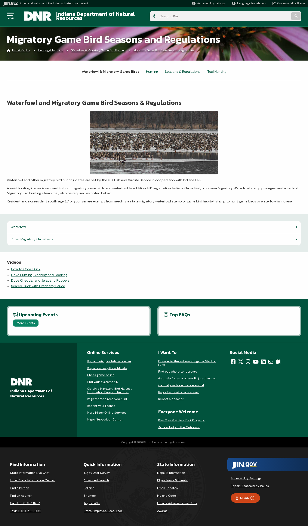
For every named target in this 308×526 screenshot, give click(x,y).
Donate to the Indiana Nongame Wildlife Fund (187, 360)
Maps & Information (171, 470)
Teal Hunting (217, 69)
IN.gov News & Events (172, 478)
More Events (26, 320)
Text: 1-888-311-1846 (25, 508)
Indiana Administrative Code (177, 501)
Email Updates (167, 485)
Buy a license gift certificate (107, 365)
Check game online (100, 372)
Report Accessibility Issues (250, 483)
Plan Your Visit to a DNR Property (181, 418)
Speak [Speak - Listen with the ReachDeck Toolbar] (244, 495)
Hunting (152, 69)
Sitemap (90, 493)
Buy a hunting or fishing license (109, 359)
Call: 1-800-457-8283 (25, 501)
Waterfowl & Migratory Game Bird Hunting (98, 48)
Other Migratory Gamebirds (31, 237)
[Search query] (269, 15)
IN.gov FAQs (92, 501)
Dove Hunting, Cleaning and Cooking (39, 272)
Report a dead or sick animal (178, 389)
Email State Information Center (32, 478)
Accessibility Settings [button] (246, 476)
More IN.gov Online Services (106, 410)
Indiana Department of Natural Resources (104, 15)
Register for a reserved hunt (107, 396)
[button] (209, 3)
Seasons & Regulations (182, 69)
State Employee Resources (103, 508)
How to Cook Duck (25, 266)
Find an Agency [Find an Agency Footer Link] (21, 493)
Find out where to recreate (177, 369)
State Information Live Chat (30, 470)
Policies (89, 485)
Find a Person (19, 485)
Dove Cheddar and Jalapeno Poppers (40, 278)
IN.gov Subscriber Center (105, 417)
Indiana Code (166, 493)
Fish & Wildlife (21, 48)
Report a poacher (171, 396)
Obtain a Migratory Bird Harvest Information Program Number (109, 387)
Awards (162, 508)
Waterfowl (18, 224)
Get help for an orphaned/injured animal (187, 376)
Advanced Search (96, 478)
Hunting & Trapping (50, 48)
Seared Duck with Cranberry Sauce (38, 283)
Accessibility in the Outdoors (179, 424)
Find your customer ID (102, 379)
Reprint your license (101, 403)
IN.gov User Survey (97, 470)
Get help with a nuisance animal (181, 383)
